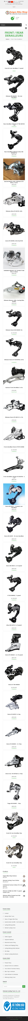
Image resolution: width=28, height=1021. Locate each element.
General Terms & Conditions (11, 965)
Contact (7, 913)
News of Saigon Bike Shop (11, 919)
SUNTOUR (14, 392)
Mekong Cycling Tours (10, 977)
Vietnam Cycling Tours (10, 928)
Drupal (16, 1019)
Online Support (8, 936)
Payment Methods (9, 939)
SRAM (14, 71)
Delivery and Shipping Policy (11, 945)
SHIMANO (14, 98)
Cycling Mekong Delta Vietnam (12, 948)
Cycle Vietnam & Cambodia (11, 974)
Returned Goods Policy (10, 942)
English (9, 2)
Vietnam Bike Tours (9, 916)
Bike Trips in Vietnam (10, 971)
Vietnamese (12, 2)
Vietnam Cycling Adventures (11, 954)
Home (7, 39)
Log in (14, 6)
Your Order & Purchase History (12, 968)
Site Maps (7, 951)
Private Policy (8, 962)
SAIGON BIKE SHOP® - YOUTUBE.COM (14, 922)
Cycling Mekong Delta (10, 925)
